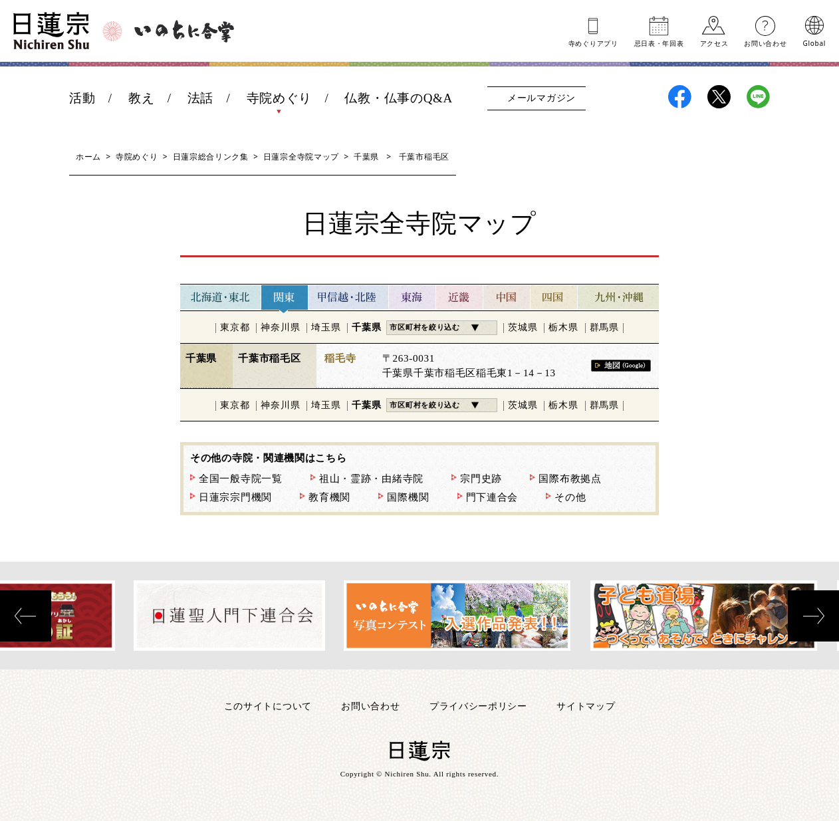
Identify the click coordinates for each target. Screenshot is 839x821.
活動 (82, 98)
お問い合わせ (765, 43)
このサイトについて (268, 705)
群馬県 (604, 327)
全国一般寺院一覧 (241, 478)
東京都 (234, 327)
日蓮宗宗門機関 (235, 497)
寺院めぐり (279, 98)
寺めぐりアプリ (593, 43)
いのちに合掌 (184, 31)
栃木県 (563, 327)
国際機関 (408, 497)
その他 (570, 497)
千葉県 (366, 156)
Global (814, 43)
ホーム (88, 156)
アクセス (714, 43)
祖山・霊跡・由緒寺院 (371, 478)
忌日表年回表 (659, 43)
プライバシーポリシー (478, 705)
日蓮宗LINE (758, 96)
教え (141, 98)
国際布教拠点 (570, 478)
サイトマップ (585, 705)
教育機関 (329, 497)
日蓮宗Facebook (679, 96)
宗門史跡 (481, 478)
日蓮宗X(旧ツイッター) (719, 96)
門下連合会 (492, 497)
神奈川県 (280, 327)
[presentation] (25, 616)
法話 (200, 98)
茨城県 (522, 327)
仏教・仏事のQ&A (398, 98)
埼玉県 (325, 327)
